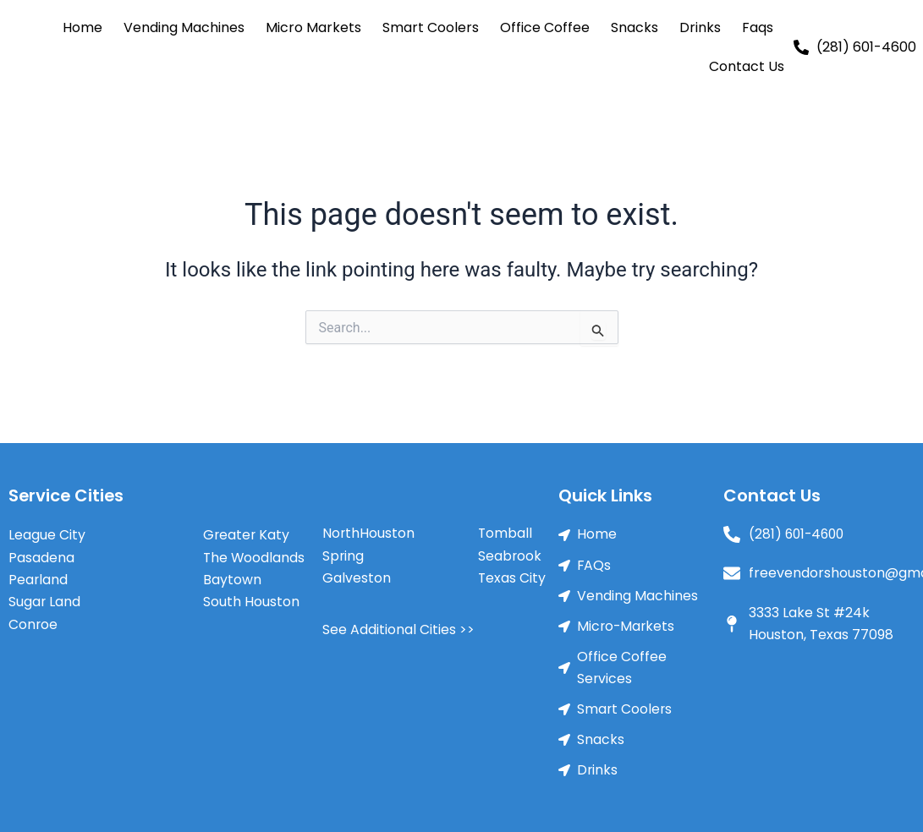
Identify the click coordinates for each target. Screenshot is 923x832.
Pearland (38, 578)
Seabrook (510, 556)
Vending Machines (184, 27)
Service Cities (67, 495)
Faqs (757, 27)
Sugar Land (44, 601)
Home (82, 27)
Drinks (700, 27)
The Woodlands (254, 557)
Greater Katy (247, 534)
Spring (343, 556)
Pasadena (41, 557)
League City (46, 534)
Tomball (505, 533)
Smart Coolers (430, 27)
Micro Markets (313, 27)
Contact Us (746, 66)
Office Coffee (545, 27)
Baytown (232, 578)
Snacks (634, 27)
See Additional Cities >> (398, 629)
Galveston (356, 578)
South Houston (251, 601)
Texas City (512, 578)
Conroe (33, 623)
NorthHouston (368, 533)
